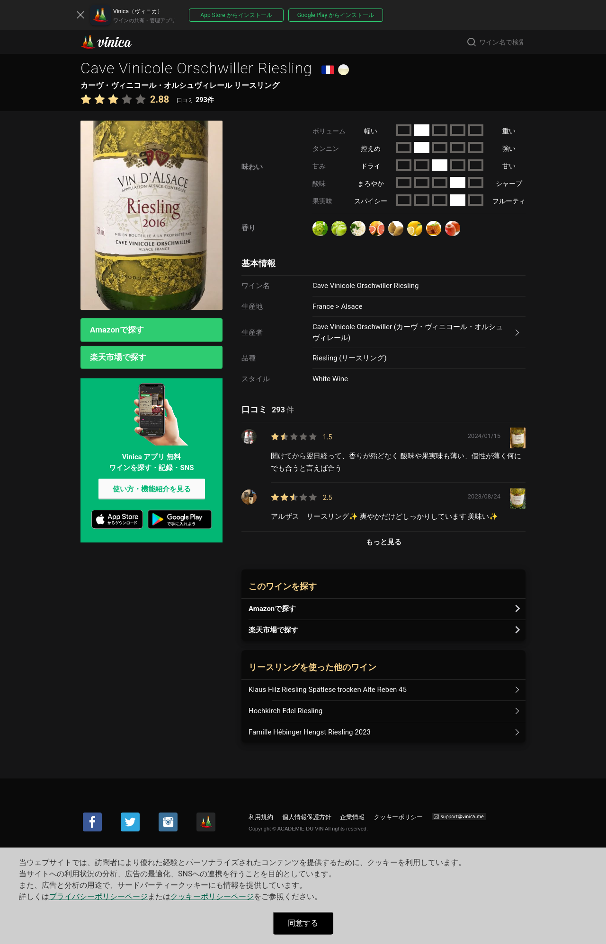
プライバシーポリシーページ (98, 896)
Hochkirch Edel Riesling (285, 711)
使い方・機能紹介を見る (152, 490)
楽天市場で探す (118, 358)
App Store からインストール (236, 15)
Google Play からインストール (335, 15)
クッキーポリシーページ (212, 896)
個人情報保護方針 (306, 817)
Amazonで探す (117, 330)
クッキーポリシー (398, 817)
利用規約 (261, 817)
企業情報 (352, 817)
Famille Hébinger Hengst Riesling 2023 (310, 732)
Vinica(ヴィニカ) (114, 42)
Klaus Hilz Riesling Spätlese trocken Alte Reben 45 (328, 689)
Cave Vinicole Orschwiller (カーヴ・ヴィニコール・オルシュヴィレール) (407, 332)
